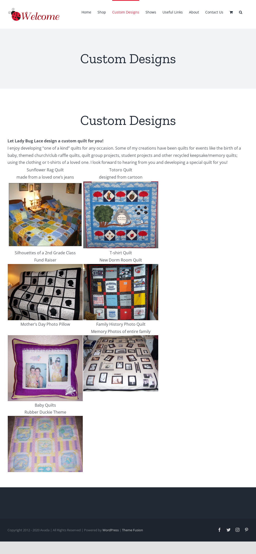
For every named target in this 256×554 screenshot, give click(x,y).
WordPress (110, 530)
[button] (240, 11)
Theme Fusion (132, 530)
